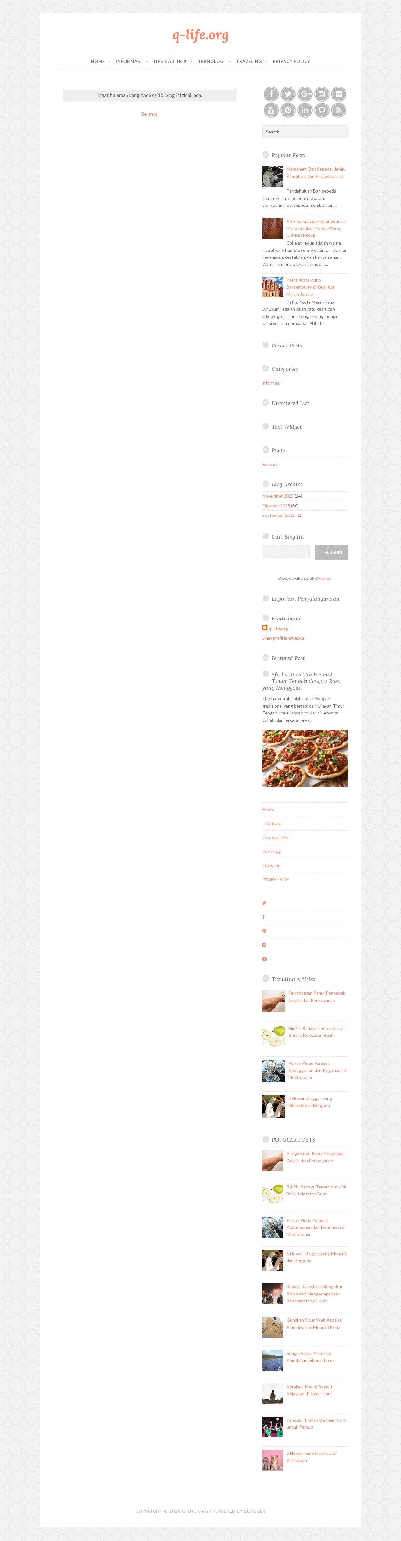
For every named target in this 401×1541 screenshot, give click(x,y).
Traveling (249, 61)
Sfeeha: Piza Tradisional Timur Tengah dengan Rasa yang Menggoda (301, 681)
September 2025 (278, 515)
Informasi (129, 61)
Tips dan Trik (170, 61)
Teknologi (211, 61)
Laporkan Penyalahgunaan (306, 598)
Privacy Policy (291, 61)
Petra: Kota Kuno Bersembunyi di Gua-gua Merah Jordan (310, 287)
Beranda (149, 113)
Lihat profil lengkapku (283, 638)
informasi (271, 383)
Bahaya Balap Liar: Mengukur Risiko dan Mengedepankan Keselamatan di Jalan (314, 1293)
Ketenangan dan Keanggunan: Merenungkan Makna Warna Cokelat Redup (316, 228)
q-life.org (200, 34)
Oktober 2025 (276, 505)
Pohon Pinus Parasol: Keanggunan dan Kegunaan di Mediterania (317, 1070)
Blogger (322, 578)
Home (98, 61)
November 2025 (278, 496)
